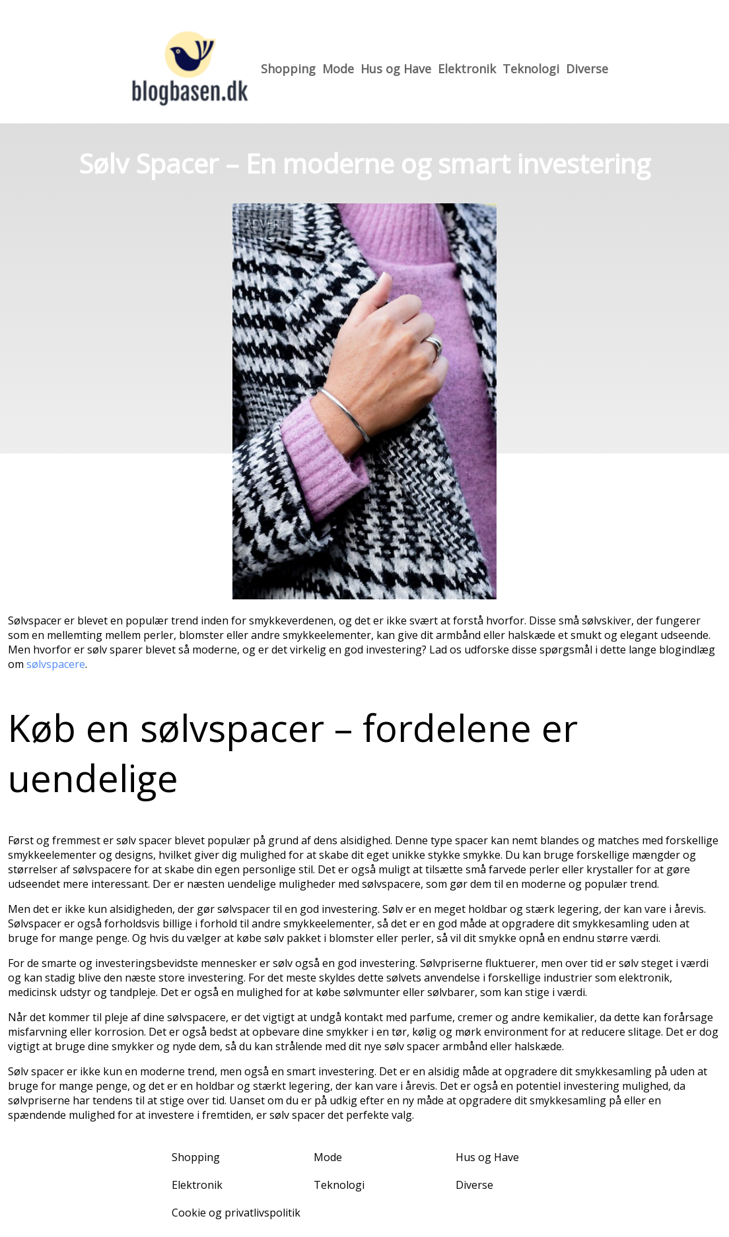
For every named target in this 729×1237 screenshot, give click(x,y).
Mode (338, 69)
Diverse (587, 69)
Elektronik (467, 69)
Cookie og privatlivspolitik (236, 1212)
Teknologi (531, 69)
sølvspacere (55, 664)
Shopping (288, 69)
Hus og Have (396, 69)
